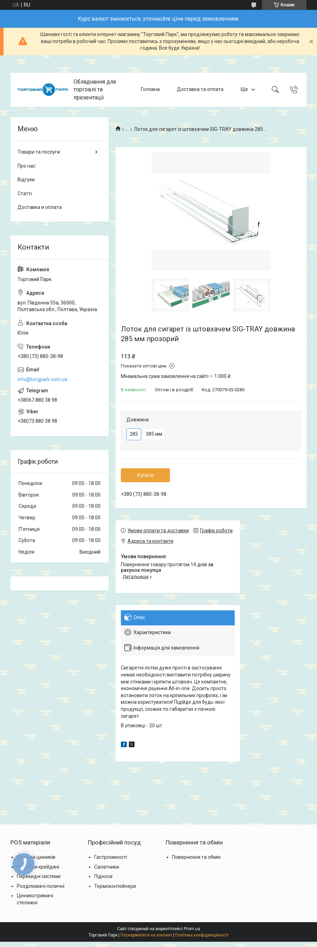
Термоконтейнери (115, 886)
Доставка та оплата (200, 89)
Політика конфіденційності (202, 935)
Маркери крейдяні (38, 867)
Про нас (26, 166)
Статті (25, 193)
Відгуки (26, 179)
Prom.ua (192, 928)
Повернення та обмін (196, 857)
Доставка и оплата (40, 207)
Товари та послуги (39, 152)
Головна (150, 89)
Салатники (106, 867)
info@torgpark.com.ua (42, 379)
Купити (145, 475)
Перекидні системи (39, 876)
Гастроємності (110, 857)
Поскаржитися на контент (146, 935)
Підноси (103, 876)
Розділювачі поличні (40, 886)
